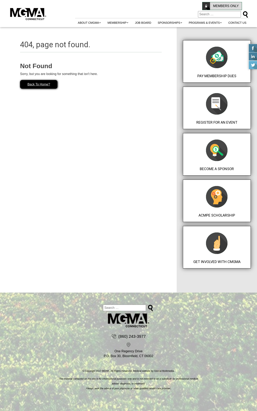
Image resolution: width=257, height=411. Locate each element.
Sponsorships (169, 22)
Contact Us (237, 22)
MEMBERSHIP (117, 22)
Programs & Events (204, 22)
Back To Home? (39, 84)
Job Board (143, 22)
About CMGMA (88, 22)
